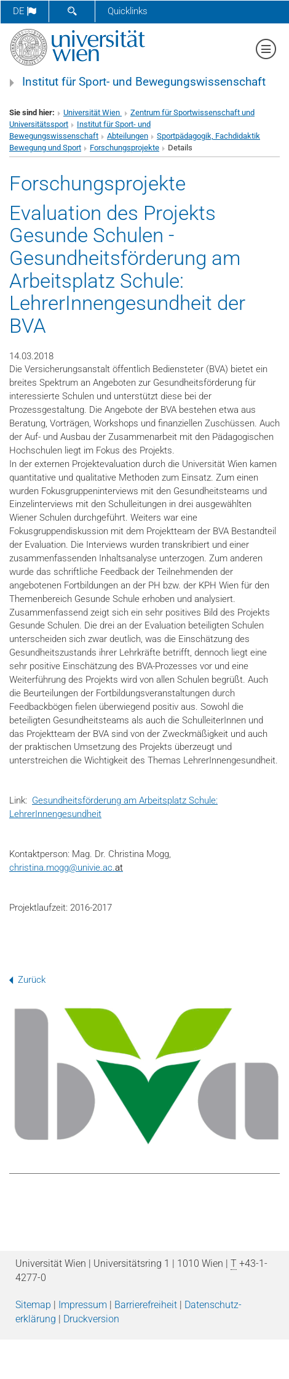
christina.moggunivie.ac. (66, 867)
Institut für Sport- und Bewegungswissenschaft (144, 82)
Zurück (27, 979)
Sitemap (33, 1305)
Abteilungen (127, 135)
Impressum (82, 1305)
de (24, 11)
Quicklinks (128, 11)
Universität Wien (92, 112)
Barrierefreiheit (145, 1305)
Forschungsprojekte (124, 147)
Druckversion (91, 1319)
